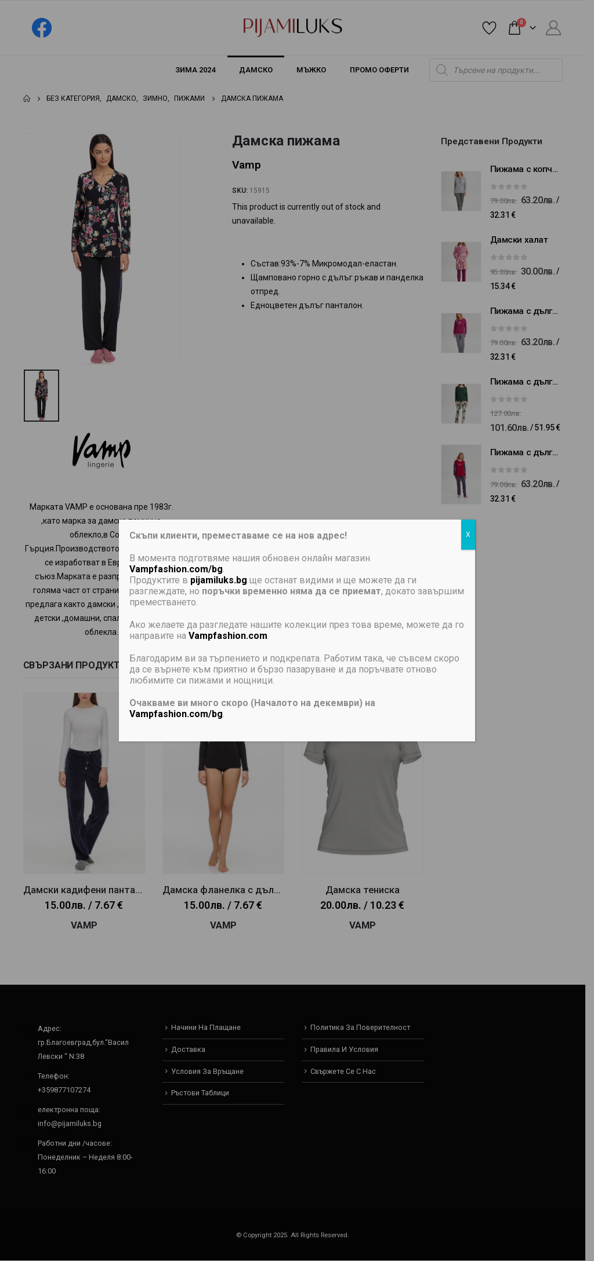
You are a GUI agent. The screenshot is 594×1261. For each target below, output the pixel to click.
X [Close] (468, 535)
